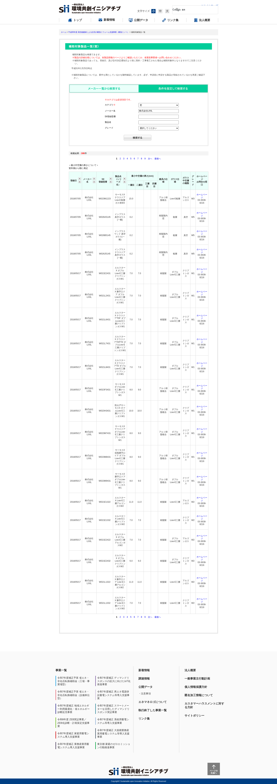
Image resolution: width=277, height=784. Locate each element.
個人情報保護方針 (196, 686)
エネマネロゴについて (152, 701)
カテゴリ (110, 105)
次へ (150, 158)
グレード (109, 128)
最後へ (157, 158)
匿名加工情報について (199, 695)
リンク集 (144, 718)
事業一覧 (61, 670)
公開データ (145, 686)
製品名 (108, 122)
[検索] (192, 9)
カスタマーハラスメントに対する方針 (204, 705)
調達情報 (144, 678)
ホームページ (202, 196)
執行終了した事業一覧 (152, 710)
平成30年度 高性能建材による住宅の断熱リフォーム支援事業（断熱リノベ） (98, 32)
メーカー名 (110, 111)
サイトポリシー (194, 715)
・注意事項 (144, 693)
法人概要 (190, 670)
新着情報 (144, 670)
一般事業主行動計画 (197, 678)
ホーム (63, 32)
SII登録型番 (110, 116)
